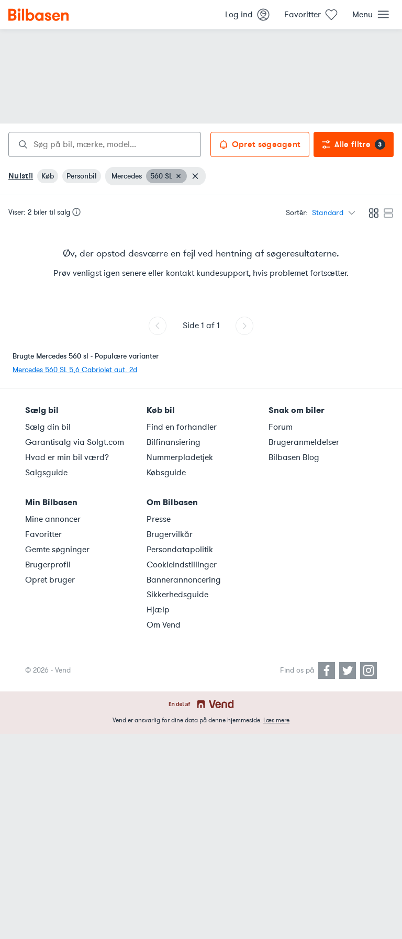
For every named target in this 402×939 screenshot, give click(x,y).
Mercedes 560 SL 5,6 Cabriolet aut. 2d (75, 370)
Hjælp (158, 610)
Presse (159, 519)
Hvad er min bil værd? (67, 457)
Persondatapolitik (180, 549)
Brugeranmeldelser (304, 442)
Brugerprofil (48, 565)
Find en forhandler (182, 427)
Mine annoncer (53, 519)
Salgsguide (46, 472)
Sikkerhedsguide (177, 594)
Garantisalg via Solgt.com (74, 442)
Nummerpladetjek (180, 457)
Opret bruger (50, 580)
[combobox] (104, 144)
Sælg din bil (48, 427)
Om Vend (164, 625)
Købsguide (166, 472)
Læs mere (276, 720)
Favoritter (43, 534)
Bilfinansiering (173, 442)
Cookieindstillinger (182, 565)
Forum (281, 427)
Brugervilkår (170, 534)
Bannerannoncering (184, 580)
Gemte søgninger (57, 549)
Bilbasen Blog (294, 457)
